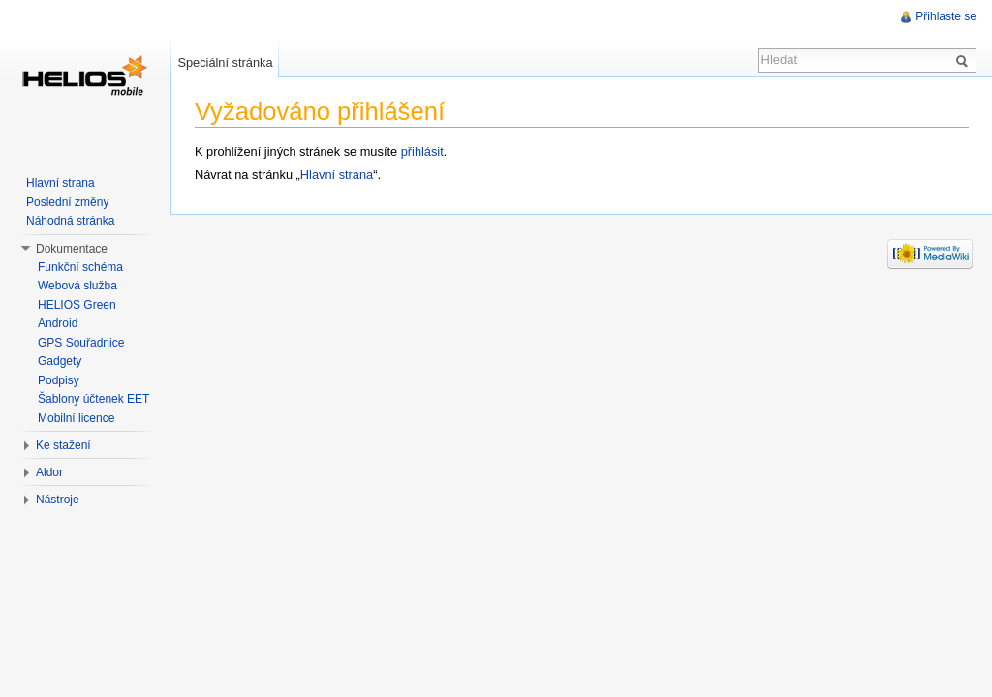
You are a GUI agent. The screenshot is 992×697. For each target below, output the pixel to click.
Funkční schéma (80, 267)
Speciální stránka (224, 62)
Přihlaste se (945, 16)
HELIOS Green (77, 305)
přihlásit (422, 151)
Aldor (49, 472)
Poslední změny (67, 202)
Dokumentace (72, 249)
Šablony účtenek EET (93, 399)
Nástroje (57, 499)
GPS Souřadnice (81, 342)
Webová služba (77, 285)
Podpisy (58, 380)
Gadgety (59, 361)
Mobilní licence (76, 418)
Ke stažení (63, 445)
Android (58, 323)
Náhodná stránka (70, 220)
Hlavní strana (336, 174)
